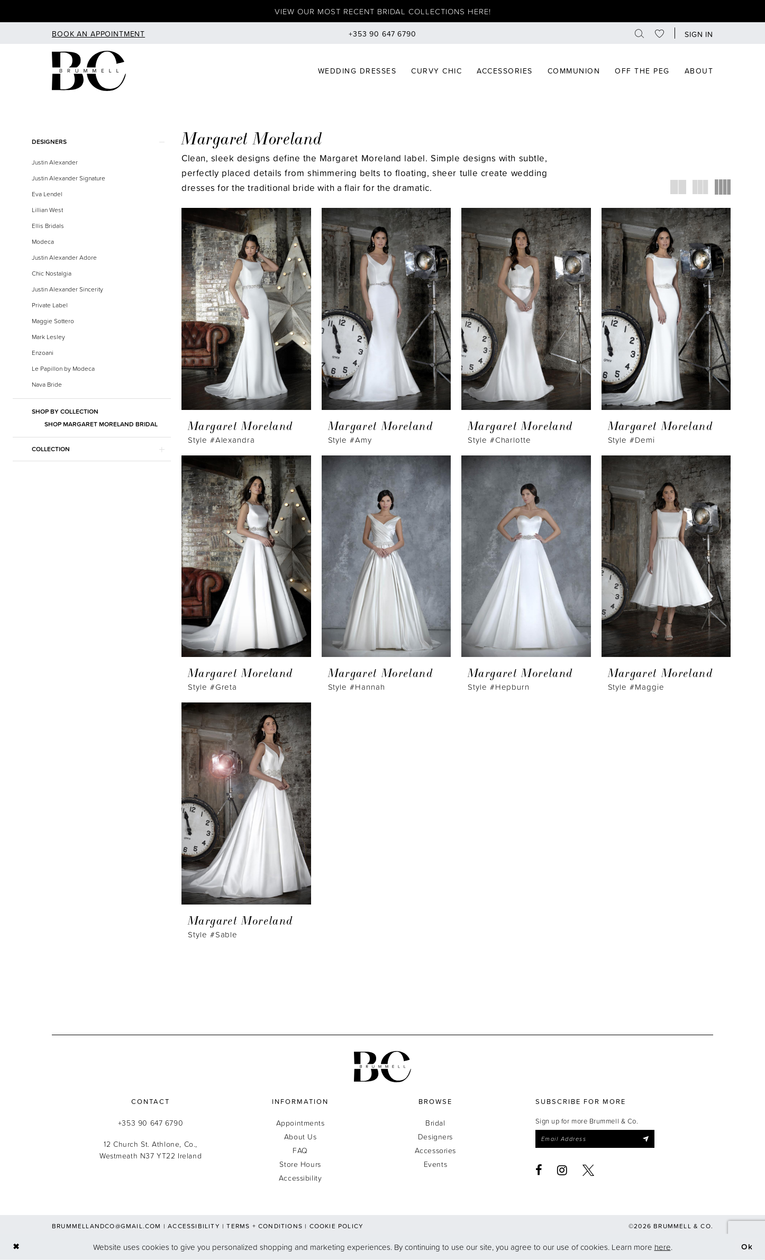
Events (435, 1164)
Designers (435, 1136)
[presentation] (246, 308)
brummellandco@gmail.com (106, 1225)
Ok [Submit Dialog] (747, 1246)
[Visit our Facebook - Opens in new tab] (539, 1170)
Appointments (300, 1123)
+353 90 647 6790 (150, 1123)
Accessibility (300, 1178)
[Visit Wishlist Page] (660, 33)
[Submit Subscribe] (645, 1139)
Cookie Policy (336, 1225)
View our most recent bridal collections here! (383, 11)
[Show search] (640, 33)
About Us (300, 1136)
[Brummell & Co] (89, 71)
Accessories (435, 1150)
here (662, 1246)
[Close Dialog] (16, 1247)
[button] (696, 33)
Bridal (435, 1123)
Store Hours (300, 1164)
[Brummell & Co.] (382, 1066)
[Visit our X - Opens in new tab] (588, 1170)
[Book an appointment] (98, 33)
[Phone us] (382, 33)
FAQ (300, 1150)
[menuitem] (98, 33)
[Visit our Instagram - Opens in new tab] (562, 1170)
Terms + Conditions (264, 1225)
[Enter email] (594, 1139)
